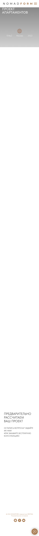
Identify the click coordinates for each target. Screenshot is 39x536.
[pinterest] (19, 521)
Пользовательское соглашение (19, 515)
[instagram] (15, 521)
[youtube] (23, 521)
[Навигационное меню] (35, 4)
